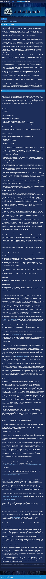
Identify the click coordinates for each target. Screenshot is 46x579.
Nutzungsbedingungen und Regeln (34, 576)
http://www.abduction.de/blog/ (21, 356)
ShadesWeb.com (10, 577)
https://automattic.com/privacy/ (8, 499)
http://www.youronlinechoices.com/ (9, 335)
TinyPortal (24, 576)
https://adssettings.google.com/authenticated (32, 464)
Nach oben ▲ (43, 576)
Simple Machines (10, 576)
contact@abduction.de (6, 112)
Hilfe (27, 576)
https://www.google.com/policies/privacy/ (10, 464)
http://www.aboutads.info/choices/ (17, 334)
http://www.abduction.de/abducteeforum (10, 319)
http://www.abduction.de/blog (24, 515)
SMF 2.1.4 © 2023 (4, 576)
